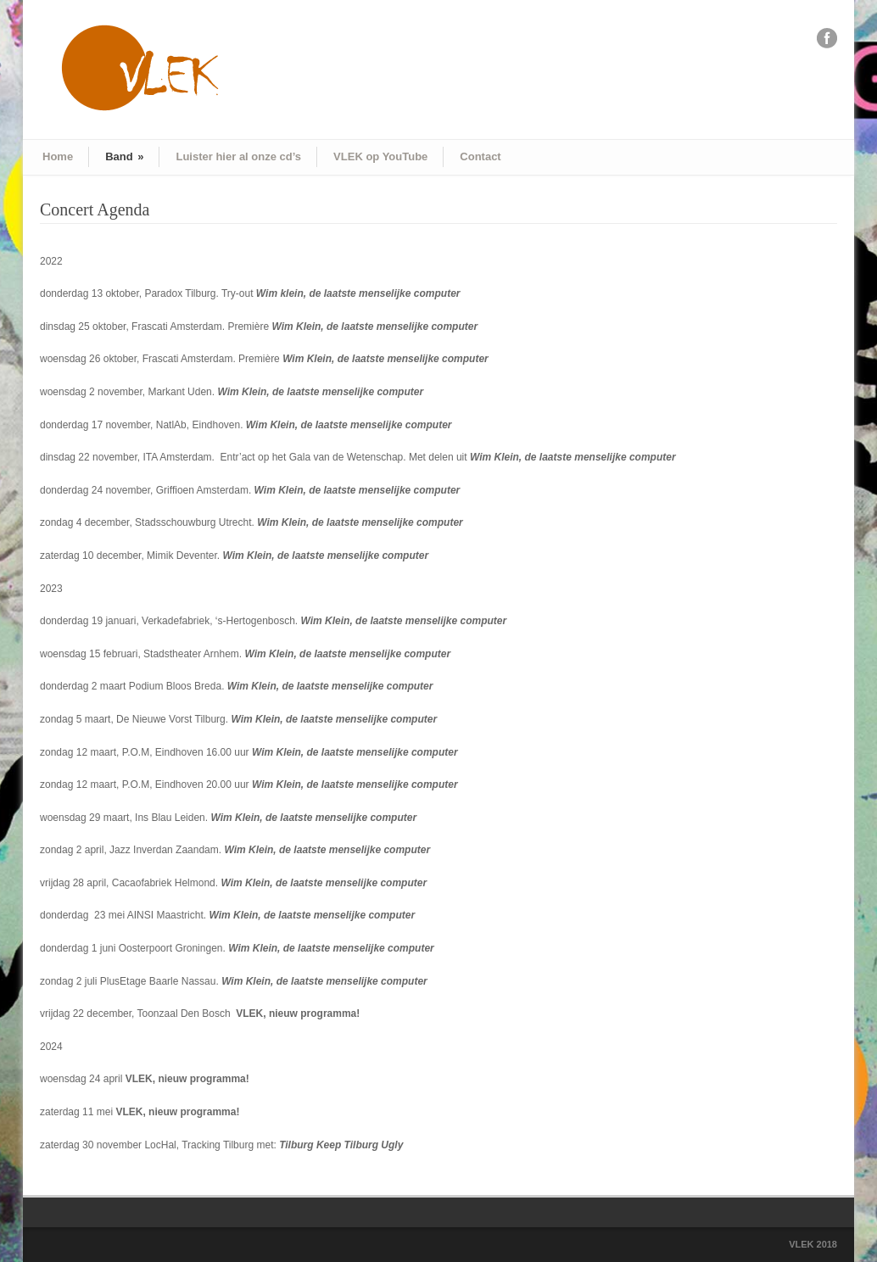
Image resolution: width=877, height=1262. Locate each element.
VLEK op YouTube (380, 156)
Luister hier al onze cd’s (238, 156)
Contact (480, 156)
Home (57, 156)
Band (124, 156)
